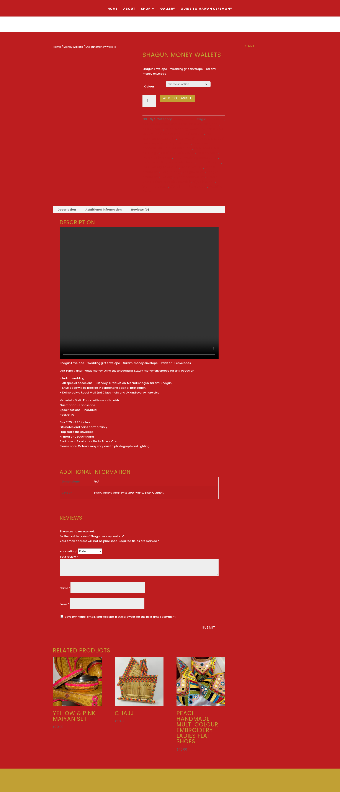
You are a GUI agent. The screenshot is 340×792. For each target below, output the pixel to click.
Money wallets (73, 47)
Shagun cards (194, 172)
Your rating (69, 551)
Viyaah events (204, 181)
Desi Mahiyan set (168, 134)
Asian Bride (215, 119)
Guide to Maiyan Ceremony (206, 9)
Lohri (146, 167)
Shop (145, 9)
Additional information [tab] (103, 209)
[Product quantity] (148, 101)
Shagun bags (170, 172)
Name (65, 588)
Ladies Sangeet (209, 162)
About (129, 9)
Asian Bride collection (159, 124)
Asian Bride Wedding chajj (198, 124)
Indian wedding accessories (196, 157)
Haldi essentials (206, 148)
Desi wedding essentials (197, 138)
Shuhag (166, 177)
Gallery (167, 9)
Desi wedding (193, 134)
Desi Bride (207, 129)
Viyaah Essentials (177, 181)
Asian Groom (152, 129)
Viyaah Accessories (189, 177)
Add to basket (177, 98)
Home (113, 9)
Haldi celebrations (177, 148)
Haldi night (150, 153)
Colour (149, 86)
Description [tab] (66, 209)
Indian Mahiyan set (157, 157)
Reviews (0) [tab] (140, 209)
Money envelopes (165, 167)
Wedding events (155, 186)
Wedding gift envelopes (188, 186)
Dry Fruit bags (180, 143)
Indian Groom (207, 153)
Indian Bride (185, 153)
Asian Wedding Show (181, 129)
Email (65, 604)
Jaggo (190, 162)
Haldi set (168, 153)
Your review (69, 557)
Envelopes (201, 143)
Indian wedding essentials (163, 162)
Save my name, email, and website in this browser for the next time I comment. (120, 617)
